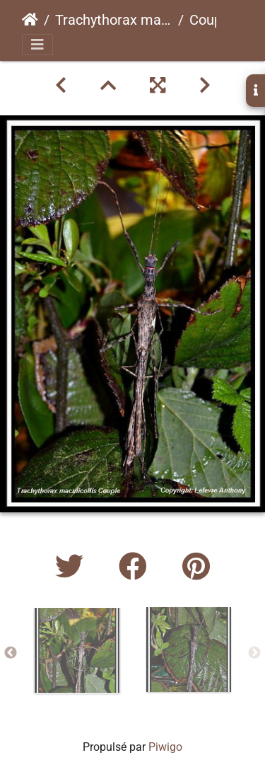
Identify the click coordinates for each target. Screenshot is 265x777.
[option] (77, 650)
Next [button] (254, 653)
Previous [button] (11, 653)
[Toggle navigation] (37, 44)
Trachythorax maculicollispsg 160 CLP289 (113, 19)
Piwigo (165, 747)
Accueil (30, 19)
